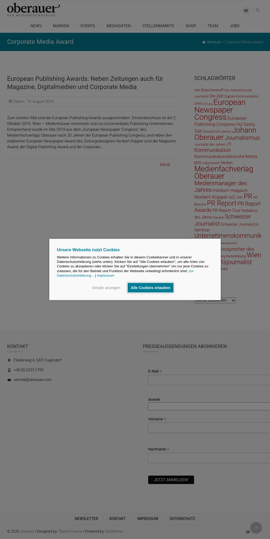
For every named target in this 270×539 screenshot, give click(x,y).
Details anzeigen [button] (106, 288)
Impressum (105, 275)
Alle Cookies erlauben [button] (150, 288)
